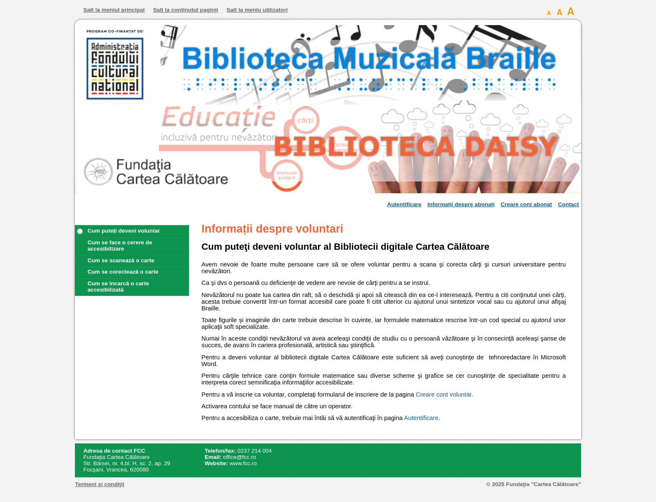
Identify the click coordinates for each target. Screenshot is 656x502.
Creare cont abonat (526, 204)
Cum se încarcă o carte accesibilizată (118, 286)
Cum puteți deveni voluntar (123, 231)
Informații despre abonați (461, 204)
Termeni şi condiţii (99, 484)
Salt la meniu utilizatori (256, 10)
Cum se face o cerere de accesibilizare (119, 245)
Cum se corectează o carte (123, 272)
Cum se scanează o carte (120, 260)
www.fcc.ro (243, 463)
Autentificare (404, 204)
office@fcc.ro (239, 457)
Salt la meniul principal (113, 10)
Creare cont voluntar (444, 394)
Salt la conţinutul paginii (185, 10)
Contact (568, 204)
